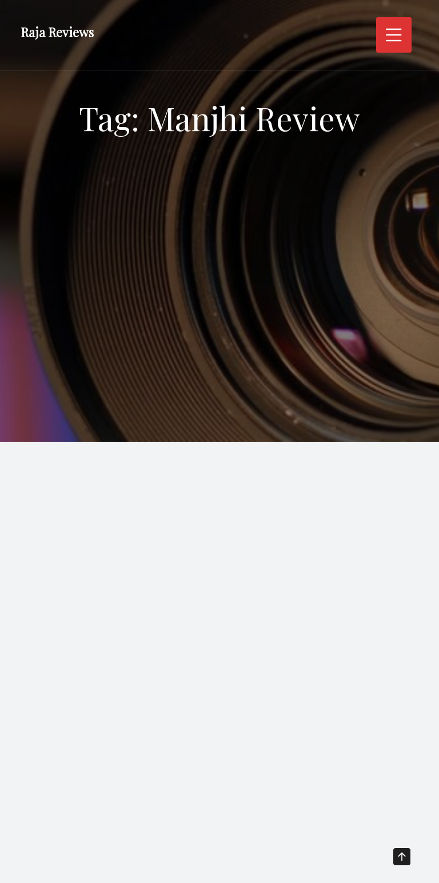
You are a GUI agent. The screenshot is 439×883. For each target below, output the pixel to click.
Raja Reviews (57, 32)
